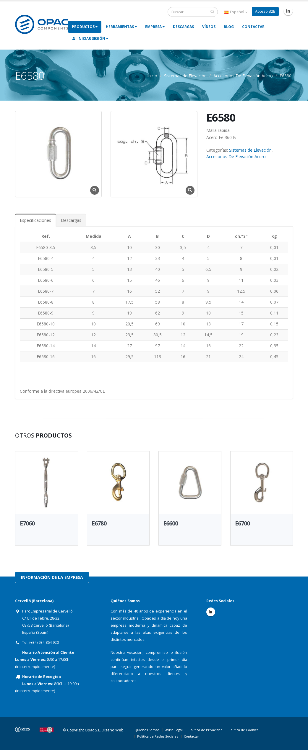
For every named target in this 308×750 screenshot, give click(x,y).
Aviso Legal (174, 730)
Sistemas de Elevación (185, 75)
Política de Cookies (243, 730)
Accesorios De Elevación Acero (243, 75)
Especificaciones (35, 220)
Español (235, 11)
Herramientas (121, 26)
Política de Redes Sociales (157, 736)
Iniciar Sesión (90, 38)
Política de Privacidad (206, 730)
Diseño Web (113, 730)
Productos (85, 26)
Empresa (155, 26)
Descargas (183, 26)
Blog (229, 26)
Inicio (152, 75)
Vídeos (208, 26)
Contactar (253, 26)
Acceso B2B (265, 11)
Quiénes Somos (146, 730)
